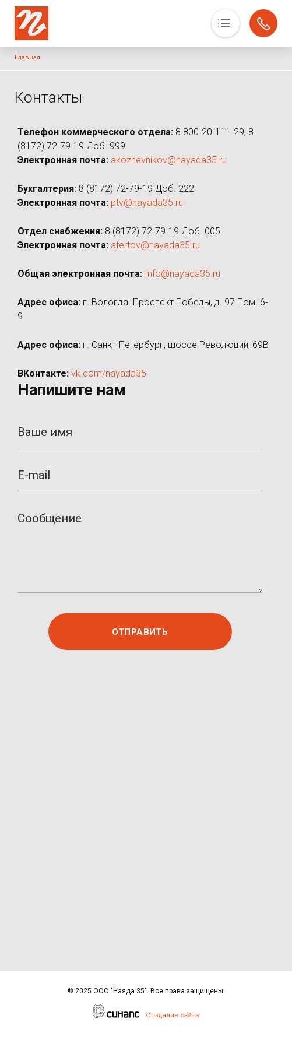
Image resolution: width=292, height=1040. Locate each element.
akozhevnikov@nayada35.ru (169, 160)
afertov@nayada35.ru (155, 245)
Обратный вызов (263, 23)
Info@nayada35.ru (182, 273)
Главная (27, 57)
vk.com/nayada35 (108, 373)
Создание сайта (172, 1014)
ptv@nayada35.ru (147, 202)
